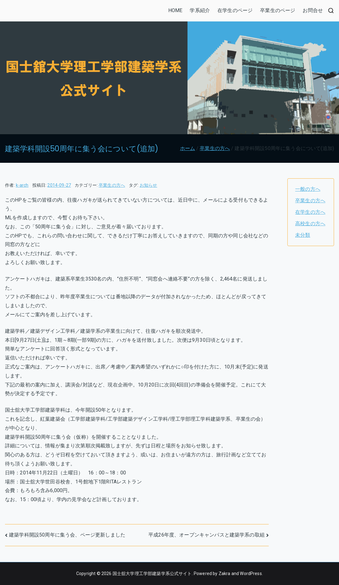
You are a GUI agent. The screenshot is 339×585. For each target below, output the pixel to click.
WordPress (251, 573)
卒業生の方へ (112, 185)
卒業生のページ (277, 10)
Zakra (224, 573)
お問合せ (313, 10)
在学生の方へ (310, 212)
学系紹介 (200, 10)
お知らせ (148, 185)
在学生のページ (235, 10)
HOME (175, 10)
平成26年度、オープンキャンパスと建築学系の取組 (206, 535)
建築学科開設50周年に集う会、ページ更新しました (67, 535)
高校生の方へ (310, 223)
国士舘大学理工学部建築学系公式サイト (152, 573)
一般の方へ (307, 189)
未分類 (302, 235)
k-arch (22, 185)
